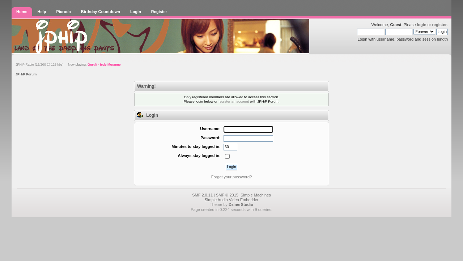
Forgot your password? (231, 177)
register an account (233, 101)
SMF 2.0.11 (202, 195)
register (439, 24)
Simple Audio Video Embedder (231, 200)
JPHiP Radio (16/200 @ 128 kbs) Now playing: (68, 64)
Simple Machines (256, 195)
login (421, 24)
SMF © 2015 (227, 195)
